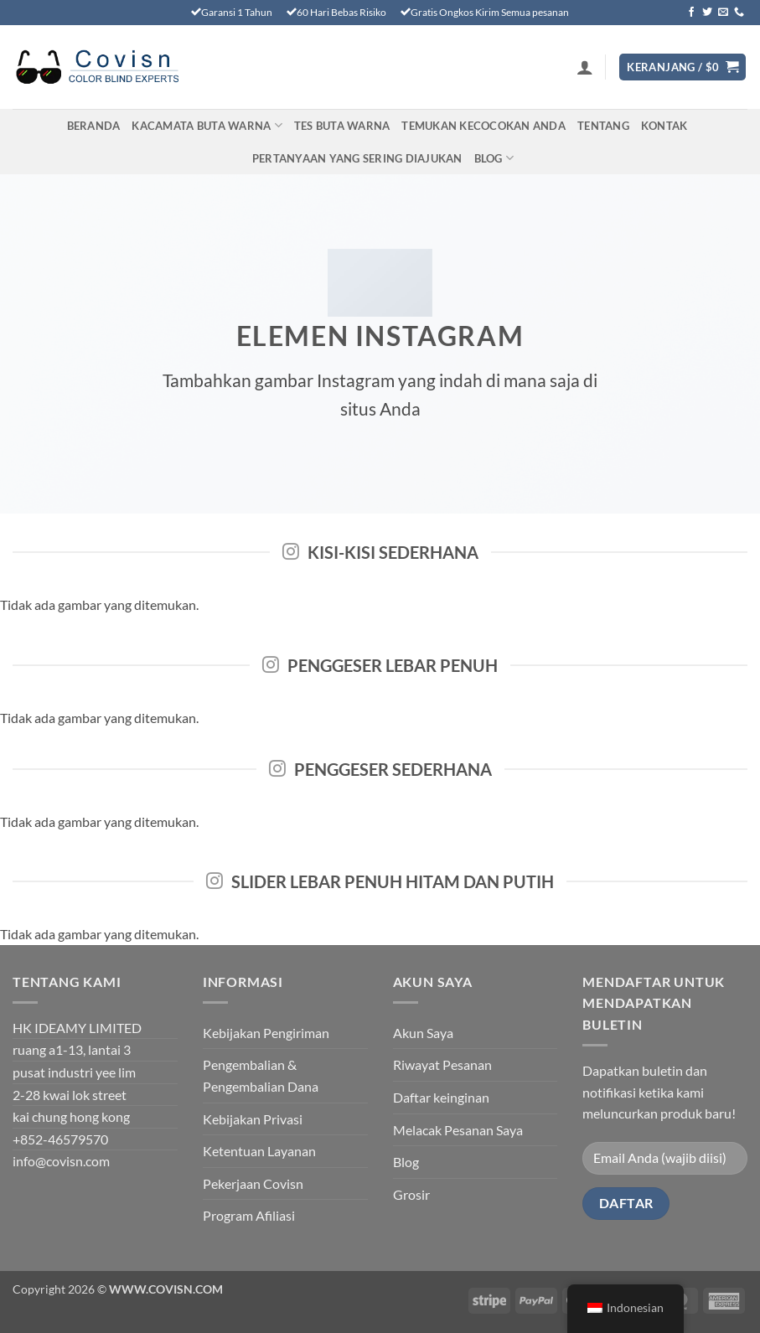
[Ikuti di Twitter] (707, 12)
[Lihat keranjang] (682, 67)
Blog (494, 158)
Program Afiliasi (249, 1215)
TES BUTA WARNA (342, 125)
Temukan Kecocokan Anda (483, 125)
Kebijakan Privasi (252, 1119)
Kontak (664, 125)
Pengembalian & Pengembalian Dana (260, 1075)
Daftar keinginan (441, 1097)
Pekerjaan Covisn (253, 1183)
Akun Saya (423, 1033)
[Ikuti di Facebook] (691, 12)
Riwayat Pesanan (442, 1064)
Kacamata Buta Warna (207, 125)
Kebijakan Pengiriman (266, 1033)
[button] (584, 67)
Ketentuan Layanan (259, 1151)
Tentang (603, 125)
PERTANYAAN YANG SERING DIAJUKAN (357, 158)
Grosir (411, 1194)
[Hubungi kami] (739, 12)
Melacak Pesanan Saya (458, 1130)
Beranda (94, 125)
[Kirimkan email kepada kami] (723, 12)
